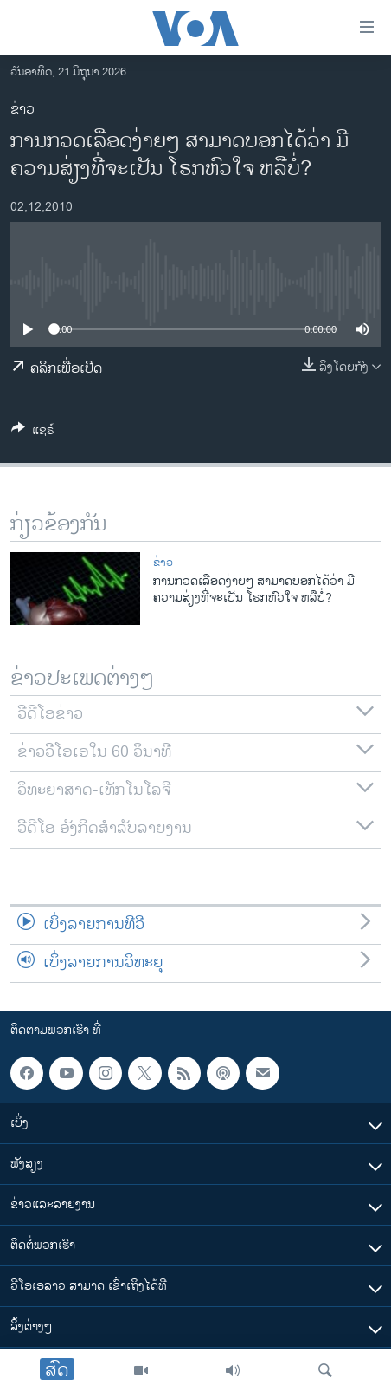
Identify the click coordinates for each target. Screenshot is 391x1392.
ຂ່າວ (22, 109)
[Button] (32, 433)
